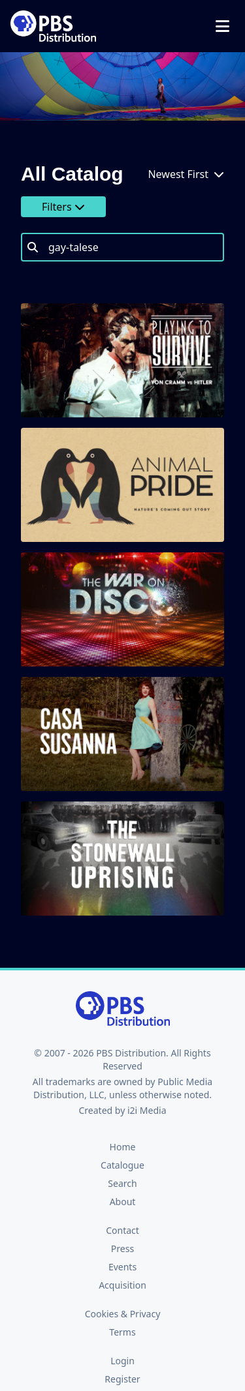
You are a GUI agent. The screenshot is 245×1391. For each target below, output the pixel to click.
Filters (63, 207)
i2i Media (147, 1110)
